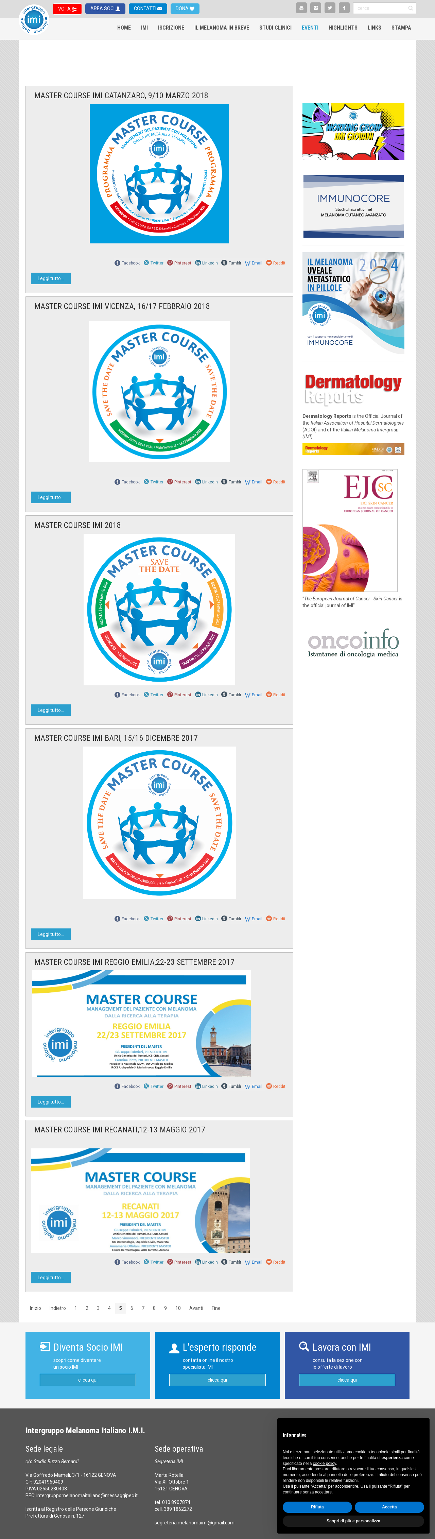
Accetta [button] (389, 1507)
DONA (183, 8)
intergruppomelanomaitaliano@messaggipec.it (87, 1495)
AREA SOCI (103, 8)
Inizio (35, 1308)
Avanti (196, 1308)
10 (178, 1308)
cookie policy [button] (324, 1463)
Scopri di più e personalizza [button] (353, 1521)
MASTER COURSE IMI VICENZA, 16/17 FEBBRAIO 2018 (122, 306)
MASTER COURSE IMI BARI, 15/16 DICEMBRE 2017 (116, 738)
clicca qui (88, 1380)
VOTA (65, 9)
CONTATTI (145, 8)
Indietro (58, 1308)
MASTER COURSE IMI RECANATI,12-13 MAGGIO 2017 (119, 1129)
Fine (216, 1308)
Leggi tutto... (51, 278)
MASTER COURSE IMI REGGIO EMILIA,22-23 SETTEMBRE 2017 (134, 962)
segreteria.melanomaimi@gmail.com (194, 1522)
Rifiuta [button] (317, 1507)
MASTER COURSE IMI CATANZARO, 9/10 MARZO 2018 (121, 95)
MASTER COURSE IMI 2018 (77, 525)
